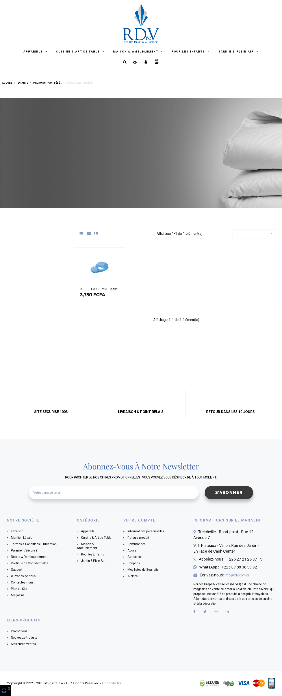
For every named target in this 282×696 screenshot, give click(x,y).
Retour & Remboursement (29, 557)
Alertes (133, 576)
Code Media (111, 683)
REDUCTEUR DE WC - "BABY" (99, 289)
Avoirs (132, 550)
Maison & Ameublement (136, 51)
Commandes (137, 544)
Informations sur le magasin (226, 520)
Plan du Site (19, 589)
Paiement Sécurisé (24, 550)
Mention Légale (21, 537)
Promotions (19, 631)
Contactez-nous (22, 582)
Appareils (33, 51)
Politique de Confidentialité (29, 563)
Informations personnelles (146, 531)
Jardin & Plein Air (236, 51)
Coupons (134, 563)
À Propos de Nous (23, 576)
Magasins (17, 595)
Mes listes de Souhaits (143, 569)
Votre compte (139, 520)
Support (16, 569)
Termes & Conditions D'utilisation (34, 544)
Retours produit (138, 537)
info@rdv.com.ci (237, 575)
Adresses (134, 557)
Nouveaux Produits (24, 637)
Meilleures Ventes (23, 644)
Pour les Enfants (188, 51)
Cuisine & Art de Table (78, 51)
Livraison (17, 531)
